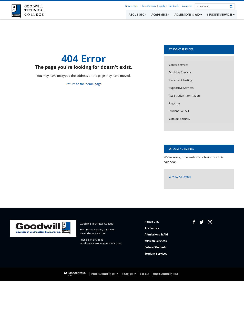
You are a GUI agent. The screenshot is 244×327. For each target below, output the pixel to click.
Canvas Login (133, 5)
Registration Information (184, 95)
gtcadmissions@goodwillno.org (104, 243)
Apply (163, 5)
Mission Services (156, 241)
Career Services (178, 65)
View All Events (181, 177)
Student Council (179, 111)
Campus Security (179, 119)
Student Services (181, 49)
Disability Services (180, 72)
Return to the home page (83, 84)
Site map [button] (144, 274)
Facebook (174, 5)
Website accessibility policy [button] (104, 274)
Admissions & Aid (156, 234)
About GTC (152, 222)
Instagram (187, 5)
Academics (152, 228)
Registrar (174, 103)
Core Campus (150, 5)
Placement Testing (180, 80)
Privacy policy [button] (129, 274)
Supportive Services (181, 88)
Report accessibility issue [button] (165, 274)
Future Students (155, 247)
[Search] (231, 6)
